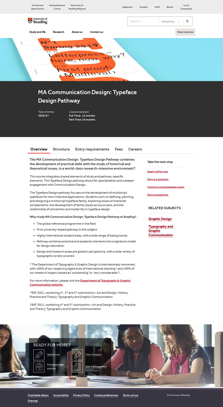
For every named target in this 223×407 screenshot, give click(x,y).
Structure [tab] (61, 149)
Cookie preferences (106, 395)
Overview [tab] (38, 149)
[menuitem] (37, 6)
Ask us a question (157, 179)
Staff (157, 7)
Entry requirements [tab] (92, 149)
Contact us (96, 32)
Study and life (37, 32)
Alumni (170, 7)
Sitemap (33, 400)
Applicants (128, 7)
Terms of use (130, 395)
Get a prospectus (157, 194)
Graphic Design (160, 219)
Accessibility (61, 395)
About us (77, 32)
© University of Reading (178, 395)
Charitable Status (38, 395)
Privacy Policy (81, 395)
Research (58, 32)
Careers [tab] (135, 149)
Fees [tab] (119, 149)
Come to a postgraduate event (165, 187)
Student (144, 7)
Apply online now (157, 171)
